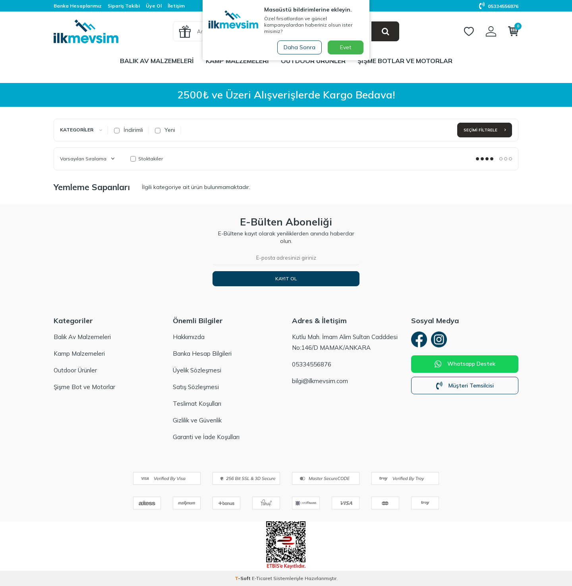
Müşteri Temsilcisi (465, 385)
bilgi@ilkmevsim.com (320, 381)
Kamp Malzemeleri (237, 61)
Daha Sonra (299, 47)
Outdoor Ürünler (313, 61)
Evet (345, 47)
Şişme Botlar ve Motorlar (405, 61)
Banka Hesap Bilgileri (202, 353)
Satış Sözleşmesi (196, 387)
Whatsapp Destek (465, 364)
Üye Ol (154, 6)
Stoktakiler (146, 159)
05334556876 (498, 6)
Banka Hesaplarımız (78, 6)
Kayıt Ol (286, 278)
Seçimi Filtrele (485, 130)
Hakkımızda (189, 337)
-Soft (243, 578)
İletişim (176, 6)
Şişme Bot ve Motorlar (84, 387)
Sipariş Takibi (124, 6)
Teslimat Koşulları (197, 403)
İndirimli (128, 129)
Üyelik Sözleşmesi (197, 370)
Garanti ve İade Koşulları (206, 437)
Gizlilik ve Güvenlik (197, 420)
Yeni (165, 129)
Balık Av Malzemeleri (157, 61)
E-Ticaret (262, 578)
